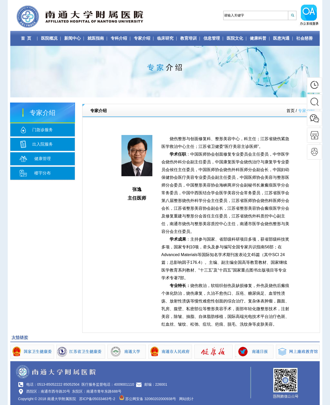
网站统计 (186, 399)
